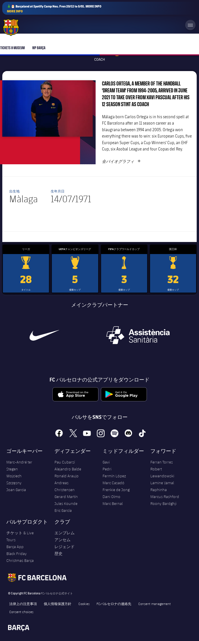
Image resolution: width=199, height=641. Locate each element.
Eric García (63, 510)
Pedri (107, 469)
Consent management (154, 604)
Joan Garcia (16, 489)
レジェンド (64, 546)
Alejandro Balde (67, 469)
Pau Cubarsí (64, 462)
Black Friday (16, 553)
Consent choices (21, 612)
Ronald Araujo (66, 476)
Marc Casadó (113, 482)
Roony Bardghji (163, 503)
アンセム (62, 539)
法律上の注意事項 (23, 604)
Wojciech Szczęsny (14, 479)
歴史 (58, 553)
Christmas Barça (20, 560)
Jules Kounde (65, 503)
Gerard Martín (66, 496)
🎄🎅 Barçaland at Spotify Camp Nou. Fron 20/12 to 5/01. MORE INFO (54, 9)
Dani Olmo (111, 496)
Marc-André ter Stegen (19, 465)
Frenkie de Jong (116, 489)
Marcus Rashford (164, 496)
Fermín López (114, 476)
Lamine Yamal (162, 482)
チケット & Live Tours (20, 536)
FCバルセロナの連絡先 (113, 604)
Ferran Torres (161, 462)
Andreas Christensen (64, 486)
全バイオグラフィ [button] (121, 161)
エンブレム (64, 533)
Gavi (106, 462)
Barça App (15, 546)
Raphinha (158, 489)
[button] (47, 108)
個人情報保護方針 (57, 604)
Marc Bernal (113, 503)
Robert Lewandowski (162, 472)
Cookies (84, 604)
